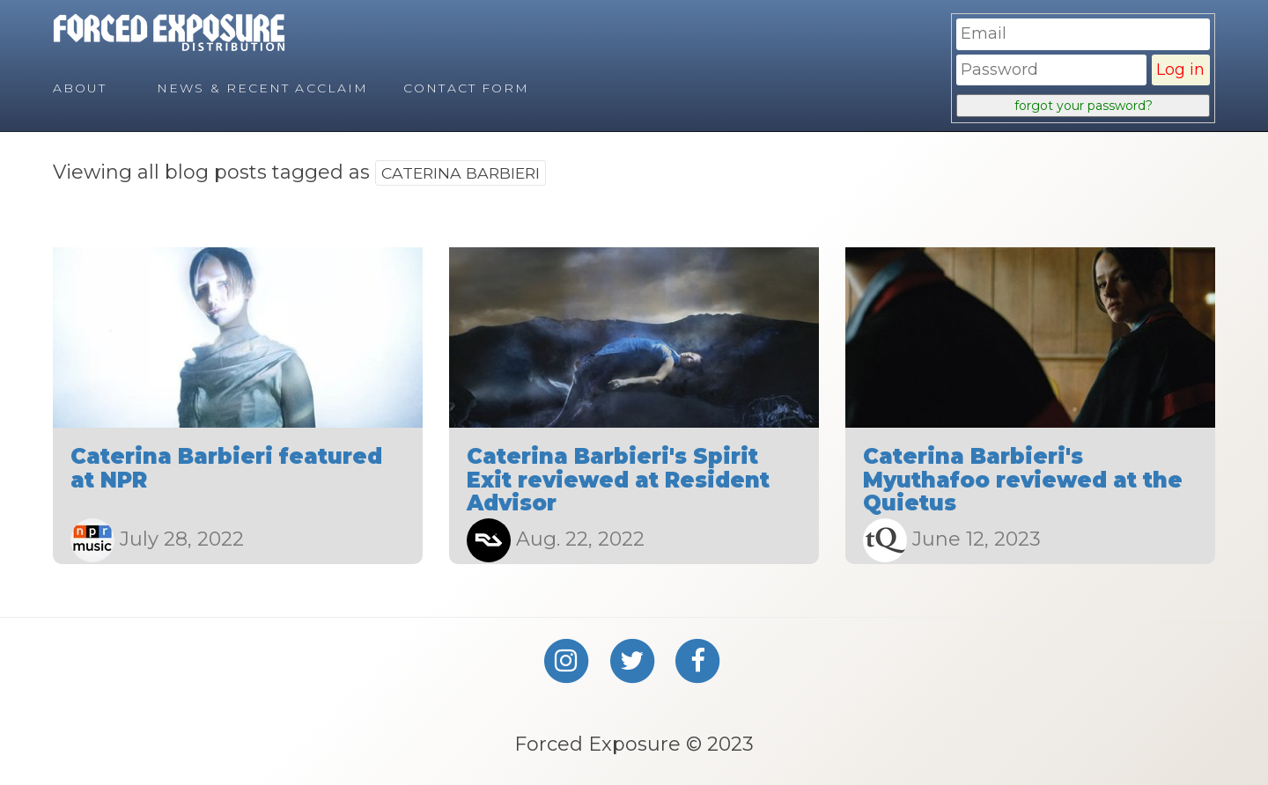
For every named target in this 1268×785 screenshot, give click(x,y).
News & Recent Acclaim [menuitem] (262, 88)
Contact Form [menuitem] (466, 88)
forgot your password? (1083, 106)
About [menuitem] (80, 88)
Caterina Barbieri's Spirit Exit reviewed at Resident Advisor (618, 480)
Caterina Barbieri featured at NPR (226, 468)
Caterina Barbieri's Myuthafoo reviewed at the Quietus (1023, 480)
